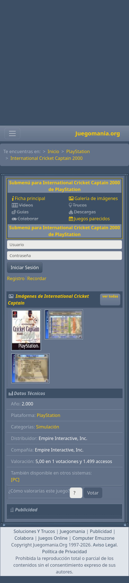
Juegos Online (52, 538)
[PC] (15, 480)
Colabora (23, 538)
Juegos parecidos (92, 218)
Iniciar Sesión (25, 267)
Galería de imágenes (96, 198)
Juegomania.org (97, 133)
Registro (15, 278)
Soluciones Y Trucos (34, 531)
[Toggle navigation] (12, 133)
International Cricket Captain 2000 (46, 158)
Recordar (36, 278)
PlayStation (78, 151)
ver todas (110, 296)
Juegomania (72, 531)
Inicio (53, 151)
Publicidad (101, 531)
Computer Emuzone (94, 538)
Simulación (47, 427)
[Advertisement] (63, 63)
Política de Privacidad (64, 551)
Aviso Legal (105, 545)
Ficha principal (30, 198)
